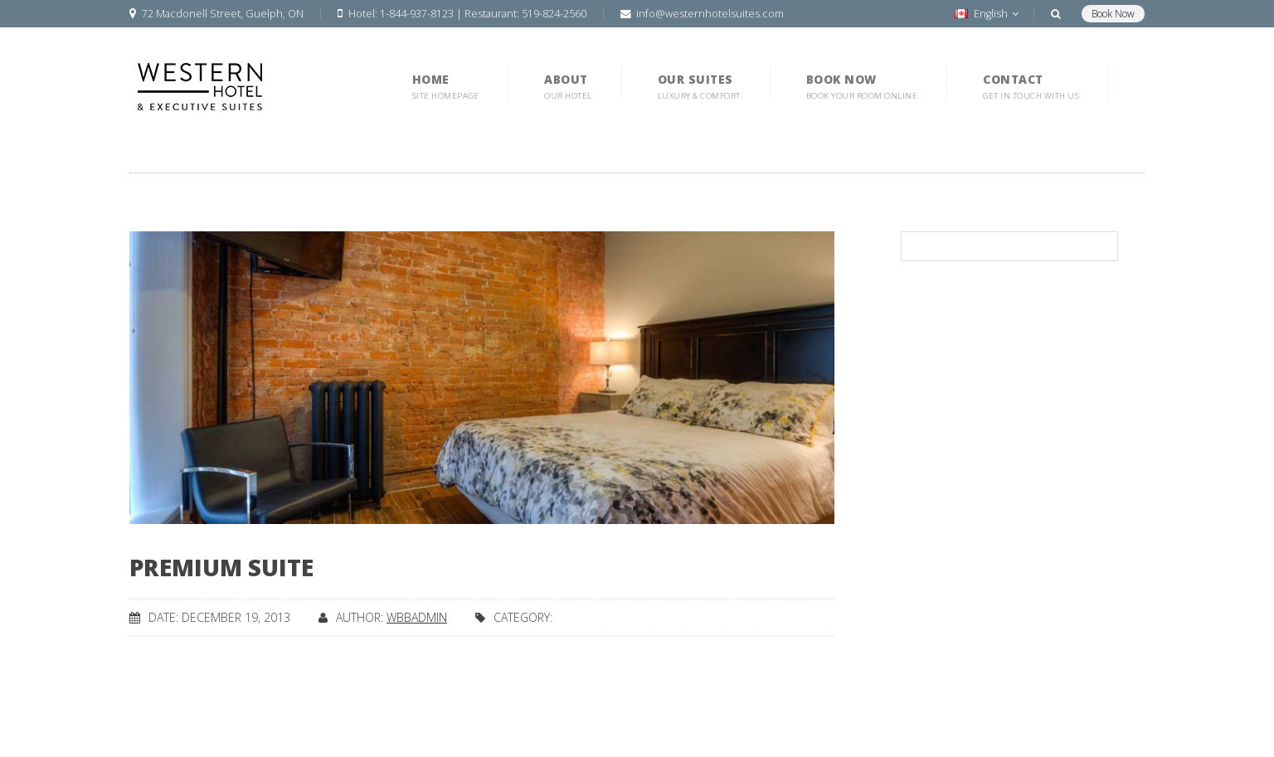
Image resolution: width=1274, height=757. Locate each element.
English (987, 14)
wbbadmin (417, 617)
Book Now (1113, 14)
